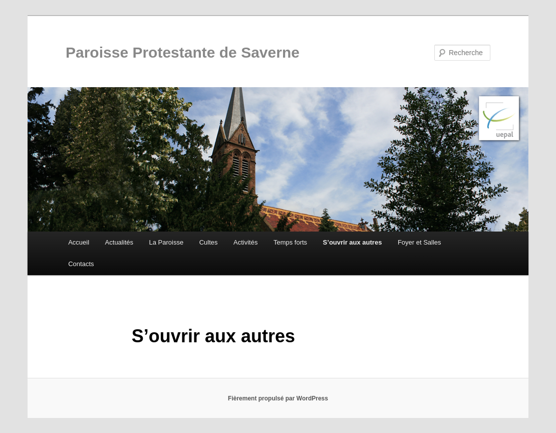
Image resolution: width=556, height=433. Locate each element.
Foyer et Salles (419, 242)
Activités (245, 242)
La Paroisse (166, 242)
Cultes (208, 242)
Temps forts (290, 242)
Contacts (81, 264)
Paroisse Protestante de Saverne (183, 52)
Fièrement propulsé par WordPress (278, 398)
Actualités (119, 242)
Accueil (78, 242)
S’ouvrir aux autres (352, 242)
